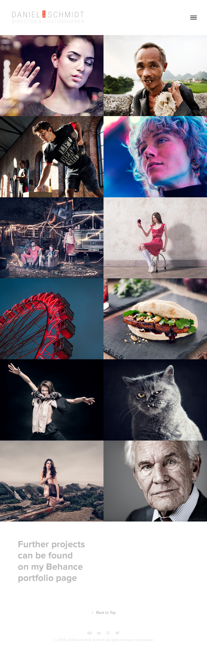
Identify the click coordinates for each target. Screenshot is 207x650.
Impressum (145, 639)
